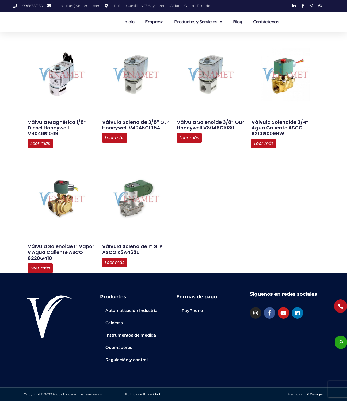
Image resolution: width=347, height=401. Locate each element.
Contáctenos (266, 21)
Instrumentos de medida (130, 335)
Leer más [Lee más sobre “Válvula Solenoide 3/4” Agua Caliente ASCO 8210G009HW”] (264, 143)
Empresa (154, 21)
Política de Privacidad (142, 394)
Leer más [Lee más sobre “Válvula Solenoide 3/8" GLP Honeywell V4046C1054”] (114, 138)
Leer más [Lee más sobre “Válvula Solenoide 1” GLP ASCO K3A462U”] (114, 262)
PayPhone (192, 310)
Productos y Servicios (198, 22)
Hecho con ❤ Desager (305, 394)
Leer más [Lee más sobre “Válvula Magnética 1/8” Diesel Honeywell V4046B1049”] (40, 143)
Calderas (114, 322)
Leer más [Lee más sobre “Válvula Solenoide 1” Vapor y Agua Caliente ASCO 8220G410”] (40, 268)
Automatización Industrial (131, 310)
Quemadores (118, 347)
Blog (237, 21)
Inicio (128, 21)
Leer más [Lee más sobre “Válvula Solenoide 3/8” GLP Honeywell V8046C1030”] (189, 138)
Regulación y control (126, 359)
